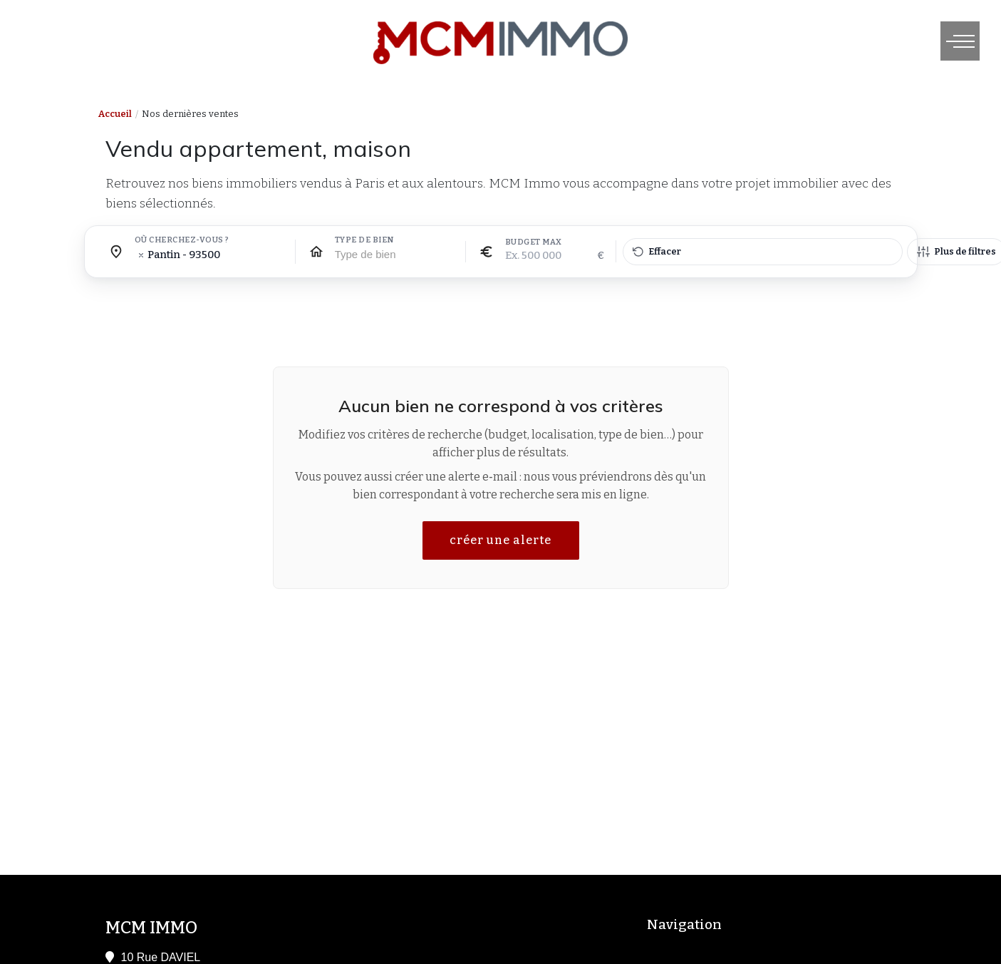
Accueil (115, 113)
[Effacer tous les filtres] (763, 251)
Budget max (533, 242)
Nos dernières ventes (190, 113)
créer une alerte (500, 540)
